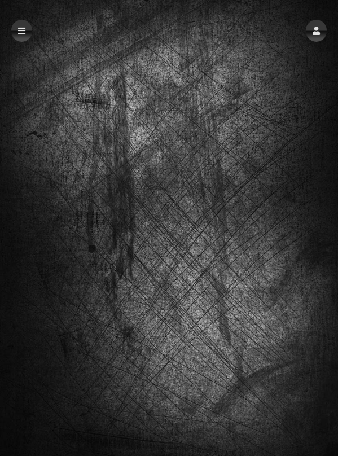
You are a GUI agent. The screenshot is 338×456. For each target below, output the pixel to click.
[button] (316, 31)
